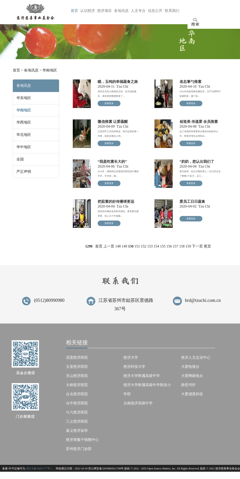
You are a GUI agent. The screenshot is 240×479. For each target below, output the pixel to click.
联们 (172, 11)
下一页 (197, 246)
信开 (155, 11)
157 (175, 246)
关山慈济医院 (77, 376)
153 (150, 246)
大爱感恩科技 (192, 394)
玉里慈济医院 (77, 366)
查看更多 (109, 103)
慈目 (104, 11)
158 (182, 246)
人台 (138, 11)
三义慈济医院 (77, 421)
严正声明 (23, 172)
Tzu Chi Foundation (133, 475)
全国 (20, 159)
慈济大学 (130, 357)
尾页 (207, 246)
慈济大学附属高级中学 (141, 376)
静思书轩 (188, 385)
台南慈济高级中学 (138, 403)
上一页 (108, 246)
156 (169, 246)
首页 (16, 70)
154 (156, 246)
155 (162, 246)
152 (143, 246)
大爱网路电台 (192, 376)
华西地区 (23, 122)
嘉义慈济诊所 (77, 430)
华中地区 (23, 147)
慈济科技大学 (134, 366)
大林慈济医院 (77, 385)
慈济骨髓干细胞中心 (82, 440)
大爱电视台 (190, 366)
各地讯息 (31, 70)
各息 (121, 11)
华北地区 (23, 135)
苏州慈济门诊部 (78, 449)
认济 (87, 11)
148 (118, 246)
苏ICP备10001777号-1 (39, 468)
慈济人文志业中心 (195, 357)
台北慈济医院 (77, 394)
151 (137, 246)
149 (124, 246)
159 (188, 246)
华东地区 (23, 98)
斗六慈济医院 (77, 412)
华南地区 (49, 70)
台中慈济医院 (77, 403)
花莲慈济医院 (77, 357)
